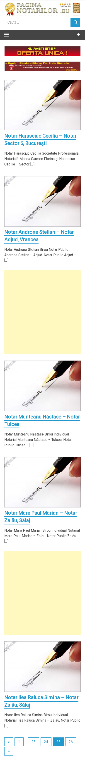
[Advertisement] (42, 312)
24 (46, 742)
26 (71, 742)
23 (34, 742)
